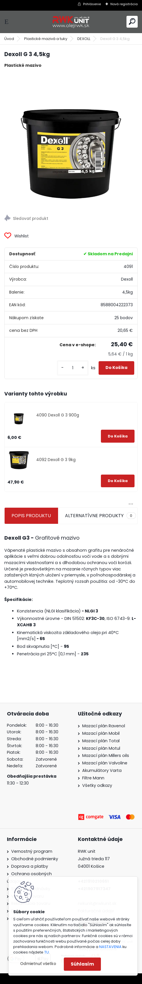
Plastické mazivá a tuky (45, 38)
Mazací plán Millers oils (105, 755)
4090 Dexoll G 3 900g (57, 415)
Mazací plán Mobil (101, 733)
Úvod (9, 38)
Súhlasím (82, 964)
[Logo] (71, 21)
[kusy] (72, 368)
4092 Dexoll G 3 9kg (56, 460)
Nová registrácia (124, 4)
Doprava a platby (29, 866)
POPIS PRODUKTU (31, 515)
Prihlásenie (92, 4)
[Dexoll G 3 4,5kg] (71, 139)
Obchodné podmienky (34, 859)
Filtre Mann (93, 778)
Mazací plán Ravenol (103, 726)
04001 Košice (91, 866)
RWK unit (86, 851)
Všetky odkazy (97, 785)
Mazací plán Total (101, 741)
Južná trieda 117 (94, 859)
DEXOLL (83, 38)
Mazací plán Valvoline (104, 763)
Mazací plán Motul (101, 748)
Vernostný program (31, 851)
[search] (132, 21)
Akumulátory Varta (102, 770)
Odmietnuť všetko (38, 963)
